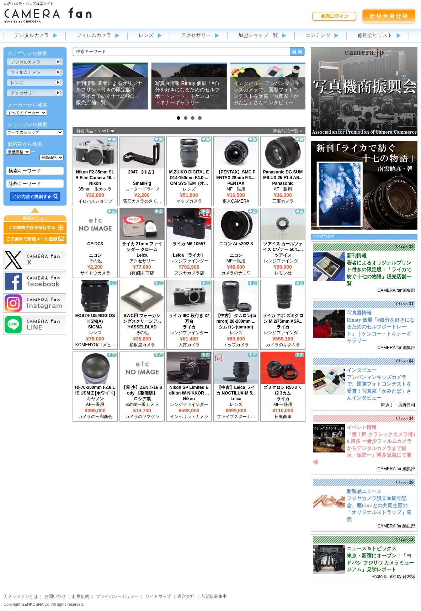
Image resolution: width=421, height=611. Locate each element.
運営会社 (185, 596)
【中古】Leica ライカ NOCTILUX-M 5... (236, 390)
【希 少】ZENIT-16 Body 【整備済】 (142, 390)
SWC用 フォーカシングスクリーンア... (142, 318)
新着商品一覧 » (287, 130)
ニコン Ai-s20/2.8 (236, 243)
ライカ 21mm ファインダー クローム (142, 246)
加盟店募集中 (214, 596)
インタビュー (362, 370)
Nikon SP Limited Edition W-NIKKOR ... (189, 390)
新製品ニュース (364, 491)
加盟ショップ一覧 (258, 35)
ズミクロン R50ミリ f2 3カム (282, 390)
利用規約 (80, 596)
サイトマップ (158, 596)
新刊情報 (357, 255)
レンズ (146, 35)
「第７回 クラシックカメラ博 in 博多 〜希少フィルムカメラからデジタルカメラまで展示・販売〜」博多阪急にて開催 (364, 448)
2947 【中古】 (142, 172)
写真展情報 (359, 313)
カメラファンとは (21, 596)
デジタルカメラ (31, 35)
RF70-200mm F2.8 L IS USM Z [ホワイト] (95, 390)
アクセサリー (196, 35)
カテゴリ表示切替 (58, 61)
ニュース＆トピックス (371, 548)
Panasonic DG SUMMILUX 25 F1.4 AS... (283, 175)
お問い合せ (55, 596)
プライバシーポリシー (117, 596)
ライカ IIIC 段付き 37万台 (189, 318)
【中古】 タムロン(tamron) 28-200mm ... (236, 318)
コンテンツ (317, 35)
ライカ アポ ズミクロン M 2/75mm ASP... (282, 318)
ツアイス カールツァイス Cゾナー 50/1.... (283, 246)
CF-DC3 (95, 243)
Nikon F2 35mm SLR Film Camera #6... (95, 175)
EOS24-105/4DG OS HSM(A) (95, 318)
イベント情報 (362, 427)
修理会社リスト (375, 35)
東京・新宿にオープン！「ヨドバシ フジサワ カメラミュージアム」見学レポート (380, 562)
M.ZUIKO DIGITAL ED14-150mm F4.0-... (189, 175)
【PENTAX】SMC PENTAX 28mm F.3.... (235, 175)
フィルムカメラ (93, 35)
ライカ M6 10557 (189, 243)
